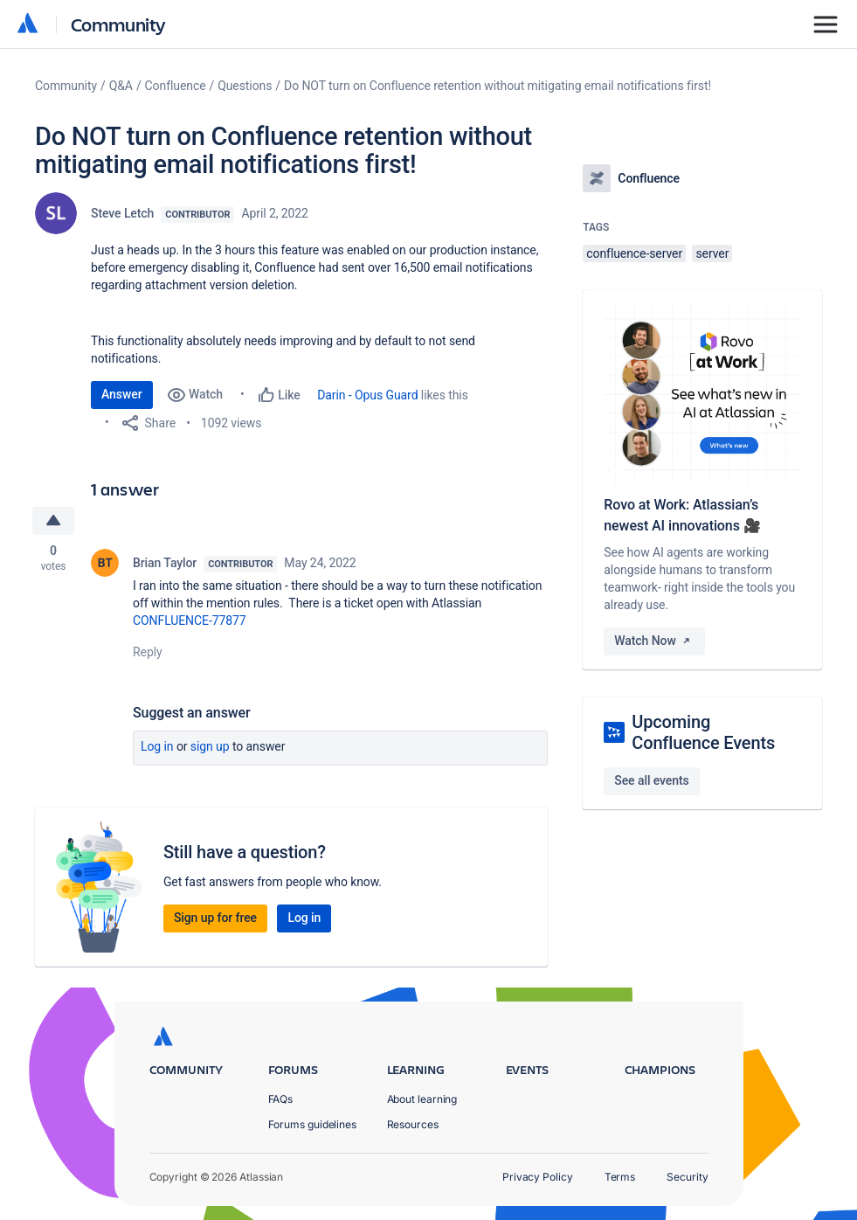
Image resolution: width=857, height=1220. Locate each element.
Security (687, 1176)
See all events (651, 780)
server (712, 253)
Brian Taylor (165, 563)
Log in (157, 746)
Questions (245, 86)
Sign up (210, 746)
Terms (620, 1176)
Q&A (121, 86)
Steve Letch (122, 213)
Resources (413, 1124)
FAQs (281, 1099)
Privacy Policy (537, 1176)
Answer (121, 394)
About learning (422, 1099)
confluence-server (634, 253)
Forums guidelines (312, 1124)
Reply (147, 652)
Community (118, 24)
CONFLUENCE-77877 (189, 620)
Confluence (175, 86)
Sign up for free (215, 918)
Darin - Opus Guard (367, 395)
